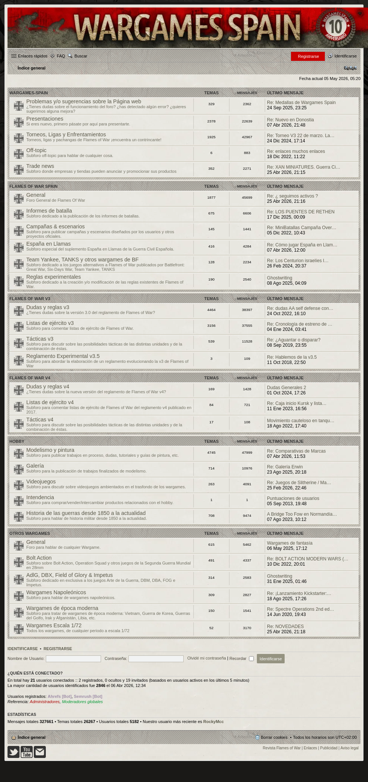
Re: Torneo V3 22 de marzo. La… (301, 135)
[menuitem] (350, 68)
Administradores (44, 701)
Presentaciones (44, 119)
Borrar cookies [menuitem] (274, 737)
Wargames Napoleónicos (56, 592)
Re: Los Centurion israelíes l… (298, 260)
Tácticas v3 (39, 339)
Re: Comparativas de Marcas (296, 451)
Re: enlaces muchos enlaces (296, 151)
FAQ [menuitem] (61, 56)
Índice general (31, 737)
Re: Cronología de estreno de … (299, 324)
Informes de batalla (49, 211)
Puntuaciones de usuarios (293, 498)
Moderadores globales (82, 701)
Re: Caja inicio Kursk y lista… (297, 403)
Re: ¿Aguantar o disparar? (294, 340)
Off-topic (36, 150)
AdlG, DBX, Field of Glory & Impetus (69, 575)
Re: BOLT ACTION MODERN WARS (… (307, 559)
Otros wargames (29, 533)
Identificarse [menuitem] (346, 56)
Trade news (40, 166)
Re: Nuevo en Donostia (290, 119)
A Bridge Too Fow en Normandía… (302, 514)
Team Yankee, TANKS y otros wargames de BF (82, 260)
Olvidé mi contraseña (206, 658)
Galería (35, 466)
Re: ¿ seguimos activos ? (292, 196)
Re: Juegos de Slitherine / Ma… (299, 482)
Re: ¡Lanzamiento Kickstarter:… (299, 593)
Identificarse (23, 648)
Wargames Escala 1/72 (53, 625)
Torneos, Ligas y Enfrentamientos (66, 134)
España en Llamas (48, 244)
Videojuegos (41, 482)
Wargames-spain (28, 93)
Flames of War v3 (29, 298)
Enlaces (310, 748)
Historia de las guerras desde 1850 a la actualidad (86, 513)
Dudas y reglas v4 (47, 386)
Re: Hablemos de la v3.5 (292, 357)
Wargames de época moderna (62, 608)
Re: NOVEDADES (285, 626)
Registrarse (58, 648)
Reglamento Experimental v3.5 (63, 356)
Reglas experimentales (53, 277)
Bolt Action (39, 558)
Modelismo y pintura (50, 450)
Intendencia (40, 497)
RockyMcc (213, 721)
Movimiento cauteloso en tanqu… (301, 420)
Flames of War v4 (29, 378)
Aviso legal (350, 748)
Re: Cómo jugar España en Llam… (302, 245)
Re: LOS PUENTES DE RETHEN (301, 211)
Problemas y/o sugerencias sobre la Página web (83, 101)
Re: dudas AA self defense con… (300, 308)
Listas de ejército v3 (50, 323)
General (35, 195)
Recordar (241, 658)
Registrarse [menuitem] (308, 56)
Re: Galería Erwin (285, 467)
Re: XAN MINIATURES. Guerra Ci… (303, 167)
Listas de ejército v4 (50, 402)
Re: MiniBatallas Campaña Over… (301, 227)
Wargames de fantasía (289, 543)
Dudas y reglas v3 (47, 307)
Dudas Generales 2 (286, 387)
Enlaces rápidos (32, 56)
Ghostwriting (279, 278)
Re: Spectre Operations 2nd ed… (300, 609)
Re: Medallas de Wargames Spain (301, 102)
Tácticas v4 (39, 420)
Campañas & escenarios (55, 226)
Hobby (16, 441)
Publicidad (329, 748)
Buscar (80, 56)
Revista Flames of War (282, 748)
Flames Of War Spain (33, 186)
